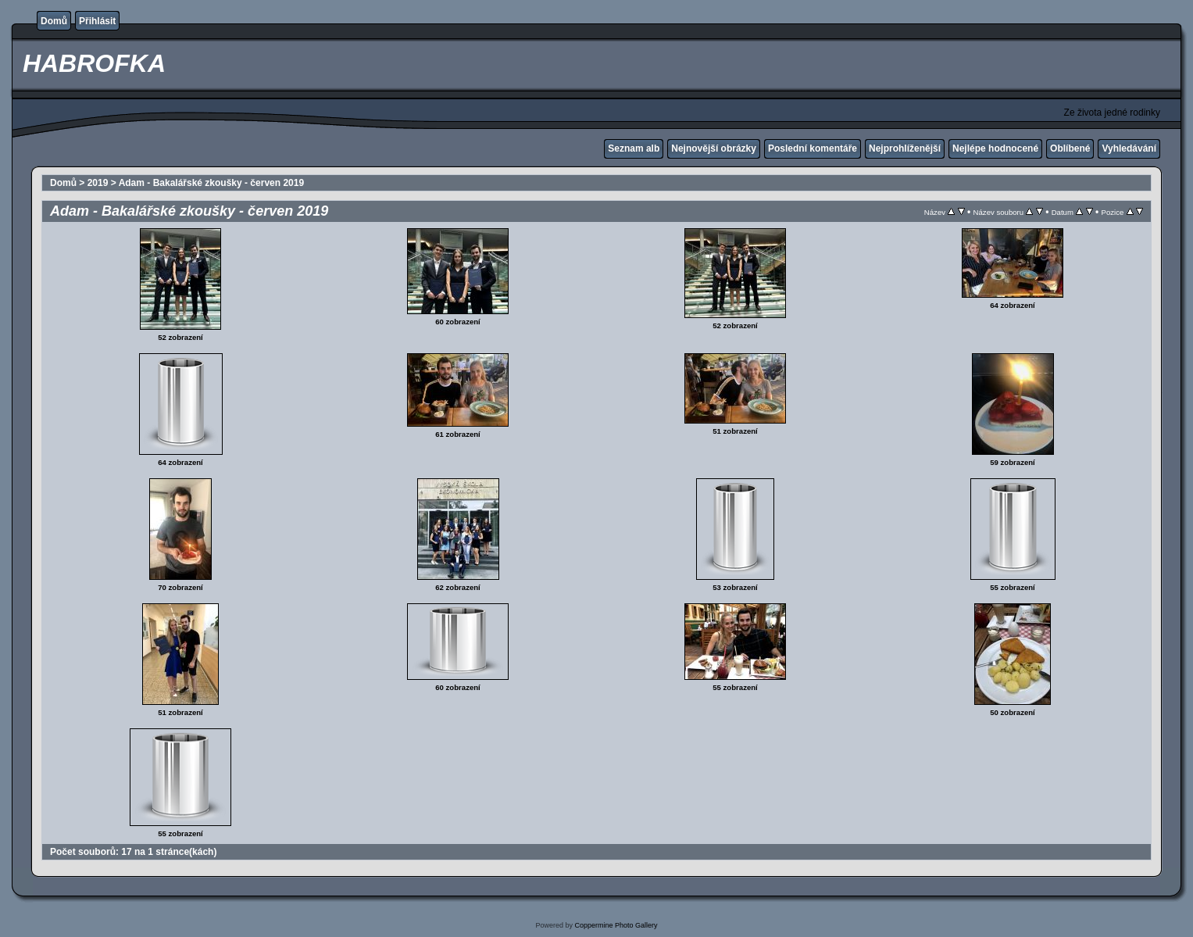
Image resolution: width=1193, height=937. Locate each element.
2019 (98, 182)
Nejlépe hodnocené (995, 148)
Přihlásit (97, 21)
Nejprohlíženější (905, 148)
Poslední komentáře (812, 148)
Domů (54, 21)
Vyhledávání (1129, 148)
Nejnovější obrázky (713, 148)
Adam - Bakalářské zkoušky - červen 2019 (211, 182)
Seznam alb (633, 148)
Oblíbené (1070, 148)
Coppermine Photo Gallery (615, 925)
